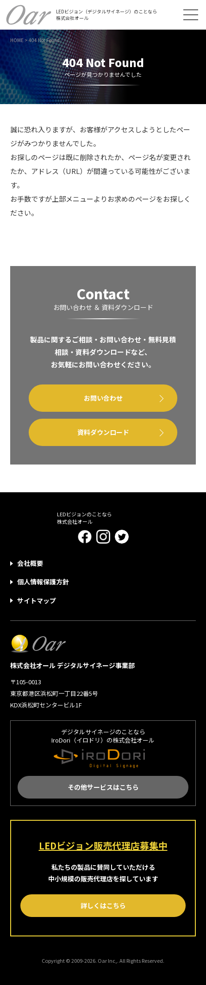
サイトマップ (36, 600)
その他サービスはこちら (103, 787)
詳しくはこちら (103, 905)
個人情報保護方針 (43, 581)
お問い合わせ (103, 398)
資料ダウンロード (103, 432)
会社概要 (30, 563)
